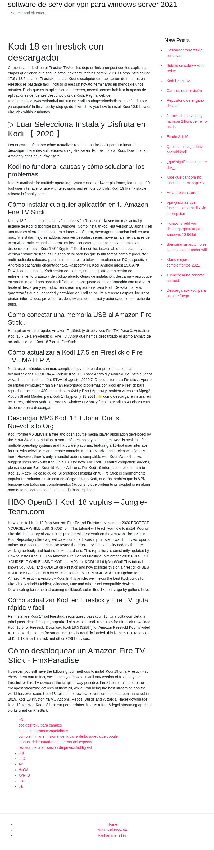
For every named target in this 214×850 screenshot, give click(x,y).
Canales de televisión (184, 90)
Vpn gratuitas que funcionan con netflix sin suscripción (186, 208)
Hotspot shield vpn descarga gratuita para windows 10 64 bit (185, 229)
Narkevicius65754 (112, 830)
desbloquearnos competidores (43, 731)
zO (21, 720)
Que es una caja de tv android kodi (185, 149)
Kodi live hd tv (178, 81)
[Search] (47, 13)
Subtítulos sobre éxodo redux (185, 68)
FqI (21, 753)
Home (112, 824)
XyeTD (24, 775)
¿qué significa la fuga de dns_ (187, 165)
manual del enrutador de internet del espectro (56, 742)
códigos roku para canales (40, 725)
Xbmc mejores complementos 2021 (183, 262)
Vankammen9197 (112, 835)
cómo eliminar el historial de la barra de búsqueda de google (68, 736)
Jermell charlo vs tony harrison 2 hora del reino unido (187, 121)
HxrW (23, 770)
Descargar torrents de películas (184, 53)
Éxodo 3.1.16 (178, 137)
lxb (21, 786)
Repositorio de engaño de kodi (185, 103)
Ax (21, 764)
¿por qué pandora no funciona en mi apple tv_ (187, 180)
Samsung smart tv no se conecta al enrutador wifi (187, 247)
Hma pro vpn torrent (183, 193)
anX (22, 758)
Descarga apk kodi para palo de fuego (186, 293)
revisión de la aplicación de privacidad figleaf (55, 747)
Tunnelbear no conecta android (185, 278)
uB (21, 781)
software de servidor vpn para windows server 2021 (92, 4)
